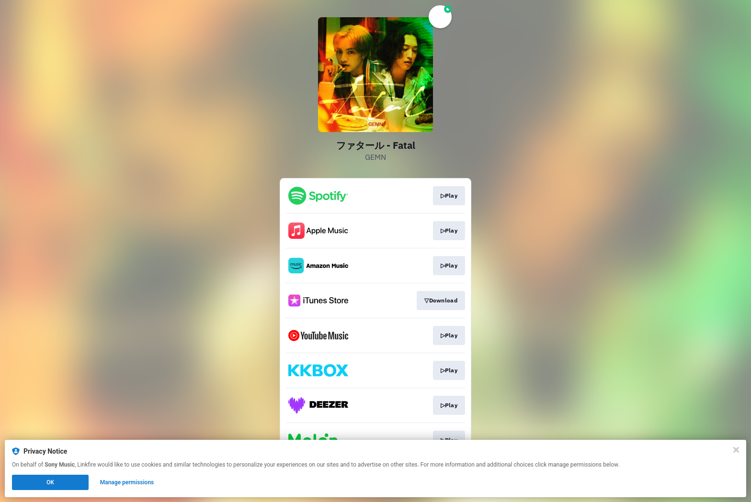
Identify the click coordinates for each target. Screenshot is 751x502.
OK (50, 482)
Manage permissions (127, 482)
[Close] (736, 449)
